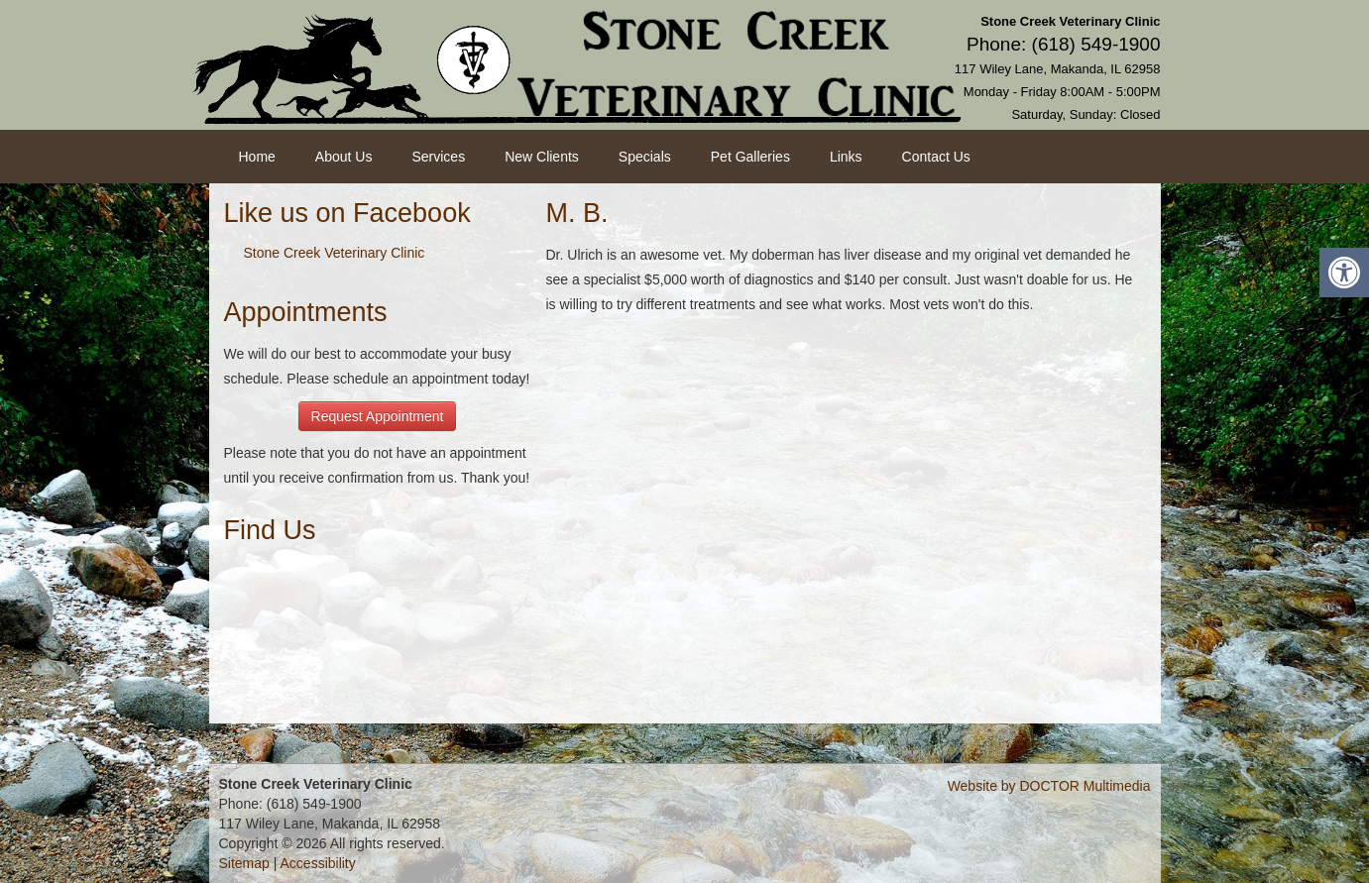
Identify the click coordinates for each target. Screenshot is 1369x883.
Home (257, 157)
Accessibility (318, 863)
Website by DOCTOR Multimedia (1049, 786)
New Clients (542, 157)
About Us (344, 157)
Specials (645, 157)
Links (846, 157)
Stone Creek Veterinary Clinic (334, 253)
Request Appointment (377, 416)
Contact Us (936, 157)
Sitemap (244, 863)
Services (438, 157)
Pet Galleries (750, 157)
